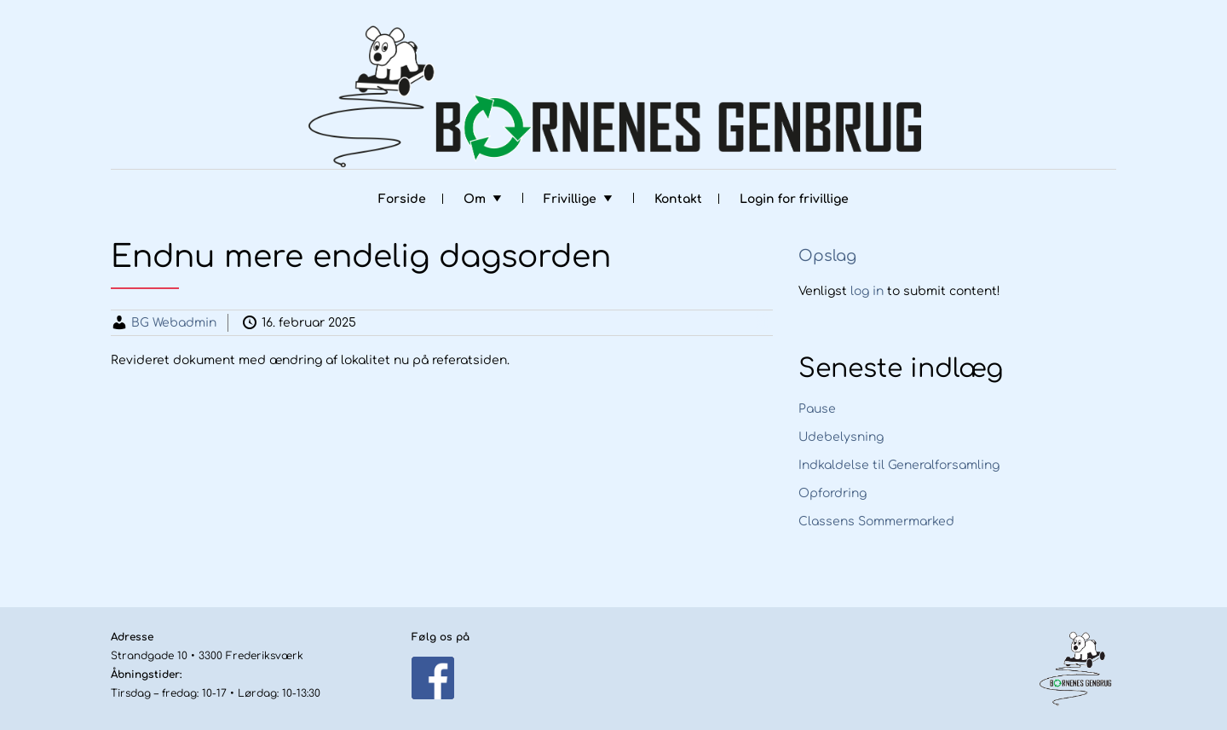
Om (475, 199)
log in (867, 291)
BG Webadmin (173, 322)
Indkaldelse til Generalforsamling (898, 465)
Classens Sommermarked (876, 521)
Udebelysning (841, 437)
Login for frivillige (794, 199)
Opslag (827, 255)
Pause (817, 409)
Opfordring (832, 493)
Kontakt (678, 199)
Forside (402, 199)
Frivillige (570, 199)
